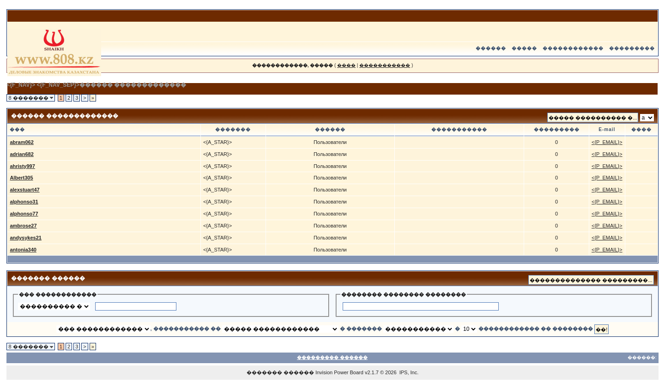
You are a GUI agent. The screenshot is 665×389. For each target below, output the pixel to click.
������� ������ (280, 372)
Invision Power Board (339, 372)
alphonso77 (24, 213)
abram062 (21, 142)
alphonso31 (24, 201)
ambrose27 (23, 225)
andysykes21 (26, 237)
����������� (384, 65)
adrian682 (21, 154)
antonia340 (23, 249)
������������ (573, 48)
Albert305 (21, 177)
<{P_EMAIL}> (607, 142)
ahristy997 (22, 166)
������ (491, 48)
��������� (632, 48)
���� (346, 65)
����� (524, 48)
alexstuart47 (24, 189)
